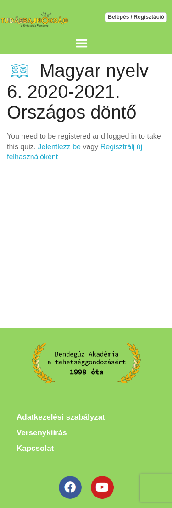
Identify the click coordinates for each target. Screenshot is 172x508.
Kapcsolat (35, 448)
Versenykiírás (42, 432)
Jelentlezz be (59, 147)
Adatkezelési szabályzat (61, 417)
